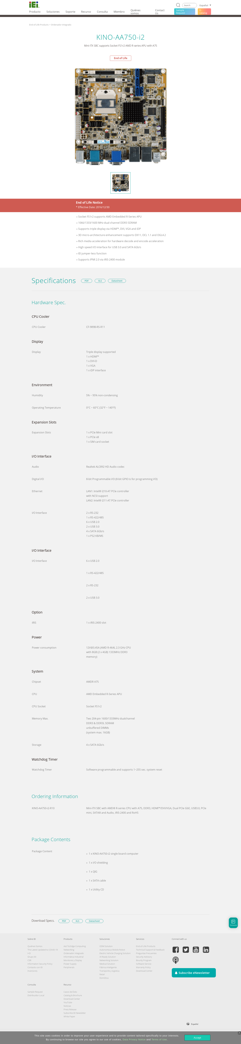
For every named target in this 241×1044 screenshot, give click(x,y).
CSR (29, 960)
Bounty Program (143, 960)
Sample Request (35, 991)
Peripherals (69, 967)
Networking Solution (109, 960)
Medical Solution (107, 963)
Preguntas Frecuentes (146, 953)
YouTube (68, 1002)
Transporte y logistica (109, 970)
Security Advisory (144, 956)
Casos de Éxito (70, 991)
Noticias (67, 1005)
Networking (69, 949)
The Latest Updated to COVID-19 (43, 949)
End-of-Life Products (39, 24)
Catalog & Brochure (73, 995)
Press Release (70, 1009)
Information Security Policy (40, 963)
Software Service (143, 963)
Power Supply (70, 963)
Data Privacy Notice (134, 1039)
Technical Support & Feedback (150, 949)
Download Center (144, 970)
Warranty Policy (143, 967)
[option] (120, 116)
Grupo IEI (32, 956)
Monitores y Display (73, 960)
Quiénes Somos (35, 946)
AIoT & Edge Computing (75, 946)
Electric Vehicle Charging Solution (115, 953)
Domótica (104, 977)
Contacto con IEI (35, 967)
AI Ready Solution (108, 956)
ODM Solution (106, 946)
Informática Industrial (73, 956)
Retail (102, 974)
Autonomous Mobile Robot (112, 949)
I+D (29, 953)
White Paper (69, 1016)
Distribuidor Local (36, 995)
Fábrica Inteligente (108, 967)
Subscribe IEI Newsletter (75, 1013)
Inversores (32, 970)
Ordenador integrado (61, 24)
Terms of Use (159, 1039)
